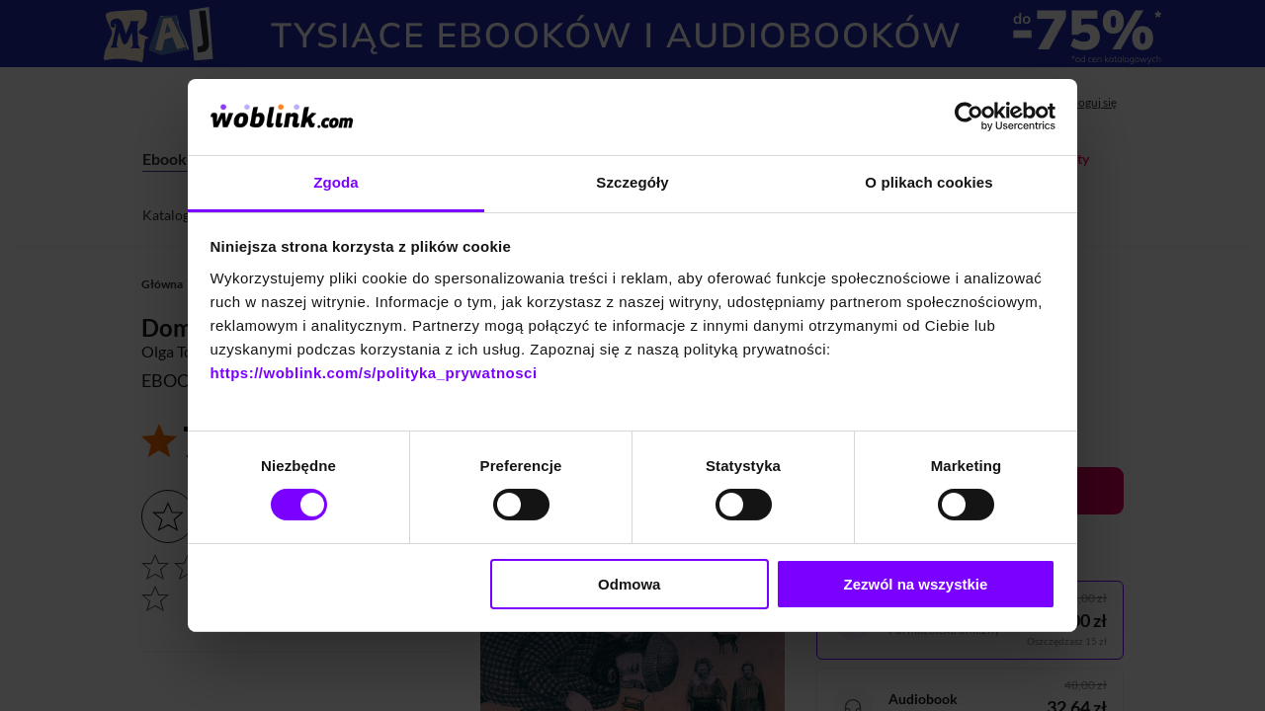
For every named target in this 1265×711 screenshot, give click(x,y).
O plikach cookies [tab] (928, 182)
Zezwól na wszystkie (915, 584)
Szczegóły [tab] (632, 182)
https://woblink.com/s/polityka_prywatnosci (374, 372)
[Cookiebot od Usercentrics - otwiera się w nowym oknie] (969, 116)
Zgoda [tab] (336, 182)
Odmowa (629, 584)
